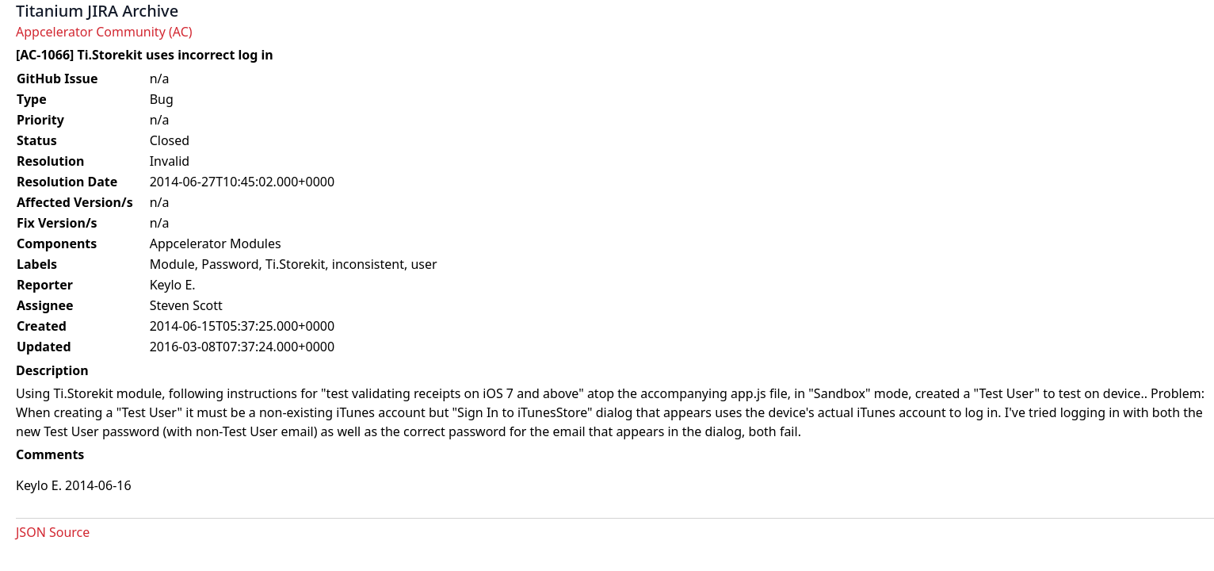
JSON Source (53, 532)
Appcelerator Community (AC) (104, 31)
